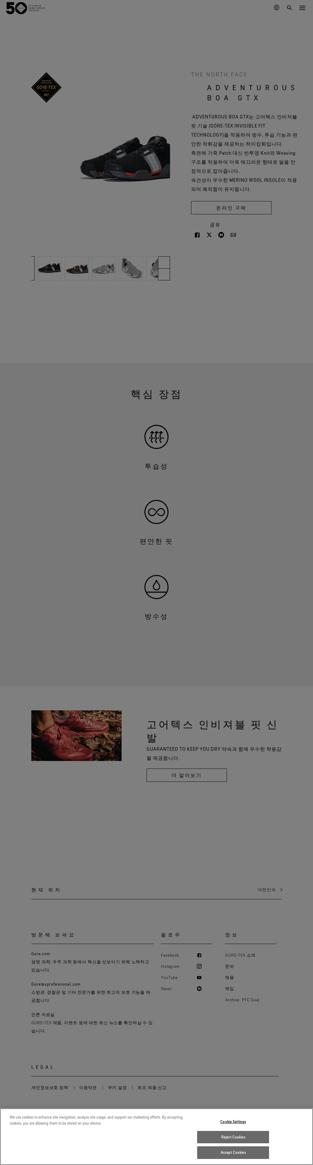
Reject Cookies (233, 1140)
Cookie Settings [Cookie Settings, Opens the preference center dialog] (233, 1125)
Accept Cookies (233, 1156)
